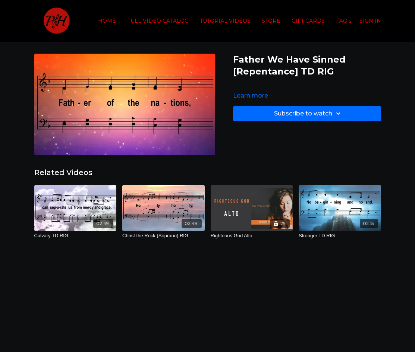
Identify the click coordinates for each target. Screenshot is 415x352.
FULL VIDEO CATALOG (158, 21)
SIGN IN (370, 21)
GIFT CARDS (308, 21)
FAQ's (343, 21)
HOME (107, 21)
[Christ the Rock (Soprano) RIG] (163, 236)
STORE (271, 21)
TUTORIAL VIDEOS (225, 21)
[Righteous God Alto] (252, 236)
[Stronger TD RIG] (340, 236)
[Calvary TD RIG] (75, 236)
